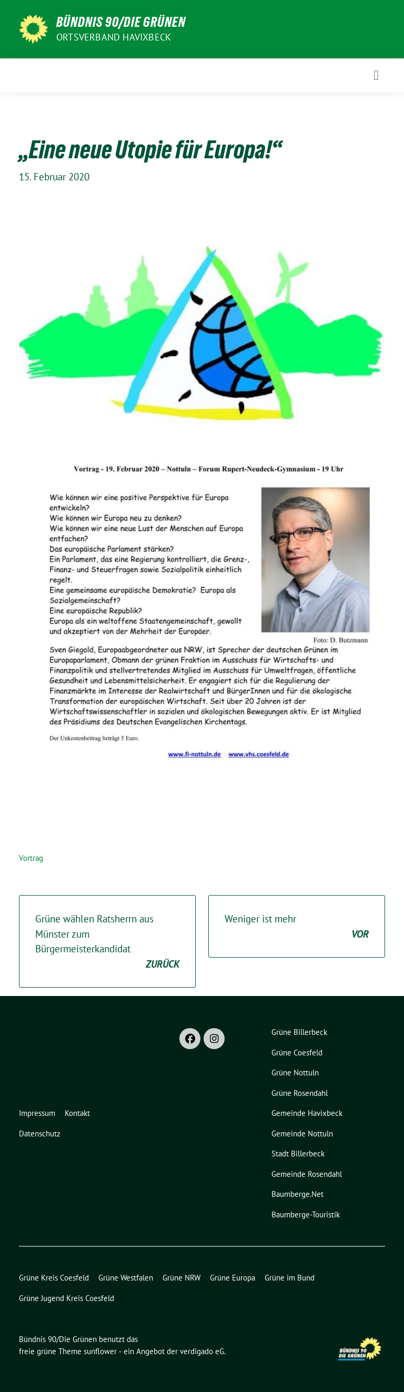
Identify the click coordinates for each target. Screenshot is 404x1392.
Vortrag (31, 858)
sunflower (100, 1351)
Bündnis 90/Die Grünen (121, 22)
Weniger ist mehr (297, 926)
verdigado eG (202, 1351)
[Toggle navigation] (376, 75)
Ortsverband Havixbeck (113, 37)
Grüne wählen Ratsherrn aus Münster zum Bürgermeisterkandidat (107, 941)
